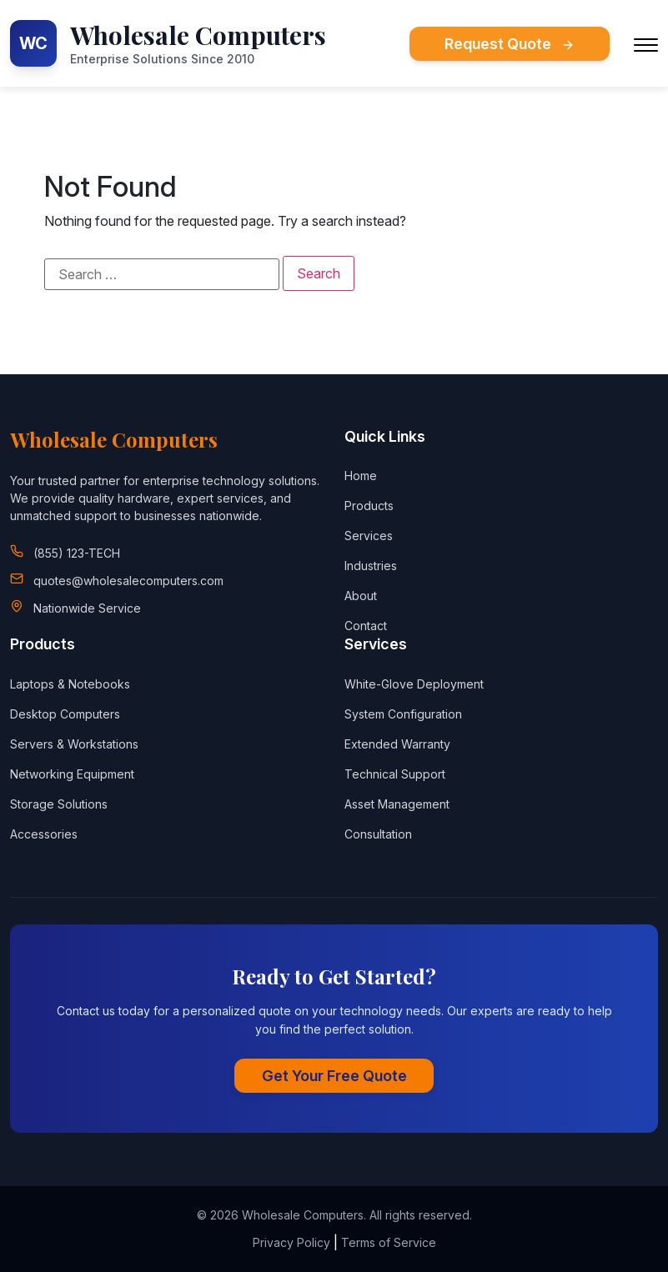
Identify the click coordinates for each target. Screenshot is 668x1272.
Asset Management (397, 804)
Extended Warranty (397, 744)
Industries (370, 565)
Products (369, 505)
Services (368, 535)
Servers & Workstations (74, 744)
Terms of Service (388, 1242)
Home (360, 475)
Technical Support (394, 774)
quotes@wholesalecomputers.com (128, 580)
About (360, 595)
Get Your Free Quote (334, 1075)
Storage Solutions (59, 804)
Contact (365, 625)
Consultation (378, 834)
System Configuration (403, 714)
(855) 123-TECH (76, 553)
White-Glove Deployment (414, 684)
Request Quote (509, 44)
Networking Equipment (72, 774)
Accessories (44, 834)
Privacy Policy (291, 1242)
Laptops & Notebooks (70, 684)
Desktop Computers (65, 714)
